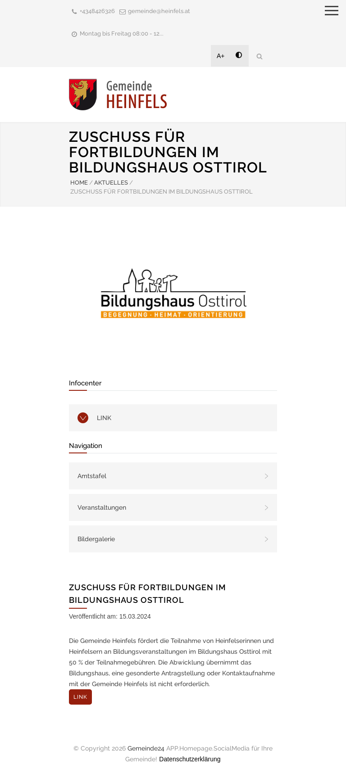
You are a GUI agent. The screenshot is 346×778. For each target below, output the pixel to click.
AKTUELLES (111, 182)
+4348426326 (97, 11)
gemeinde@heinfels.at (159, 11)
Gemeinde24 (145, 748)
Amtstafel (91, 475)
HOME (79, 182)
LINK (104, 417)
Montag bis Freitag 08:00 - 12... (122, 33)
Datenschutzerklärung (189, 759)
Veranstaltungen (101, 507)
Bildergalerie (96, 539)
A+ (221, 55)
